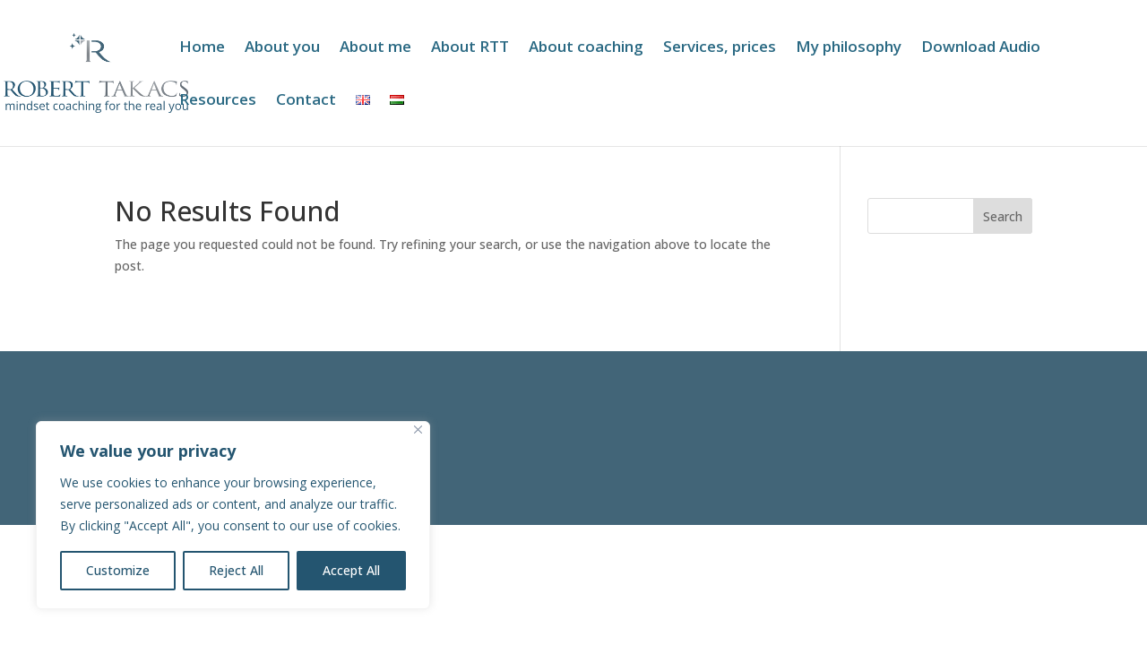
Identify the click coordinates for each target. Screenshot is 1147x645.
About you (282, 48)
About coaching (586, 48)
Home (202, 48)
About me (375, 48)
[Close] (418, 430)
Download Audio (980, 48)
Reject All (236, 570)
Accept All (351, 570)
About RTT (470, 48)
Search (1002, 216)
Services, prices (719, 48)
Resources (217, 101)
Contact (306, 101)
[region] (233, 515)
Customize (118, 570)
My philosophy (848, 48)
